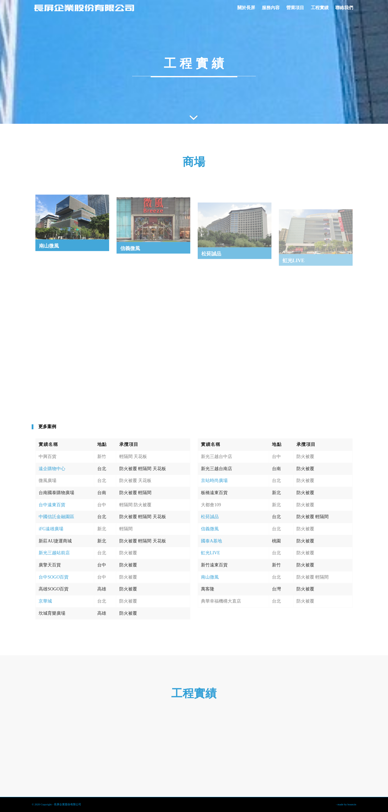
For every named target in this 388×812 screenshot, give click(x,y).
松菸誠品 (210, 516)
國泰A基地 (211, 540)
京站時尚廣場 (214, 480)
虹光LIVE (210, 552)
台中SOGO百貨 (54, 577)
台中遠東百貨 (52, 504)
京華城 (45, 601)
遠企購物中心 (52, 468)
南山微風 (210, 577)
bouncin (351, 804)
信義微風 (210, 528)
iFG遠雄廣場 (51, 528)
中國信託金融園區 (56, 516)
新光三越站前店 (54, 552)
